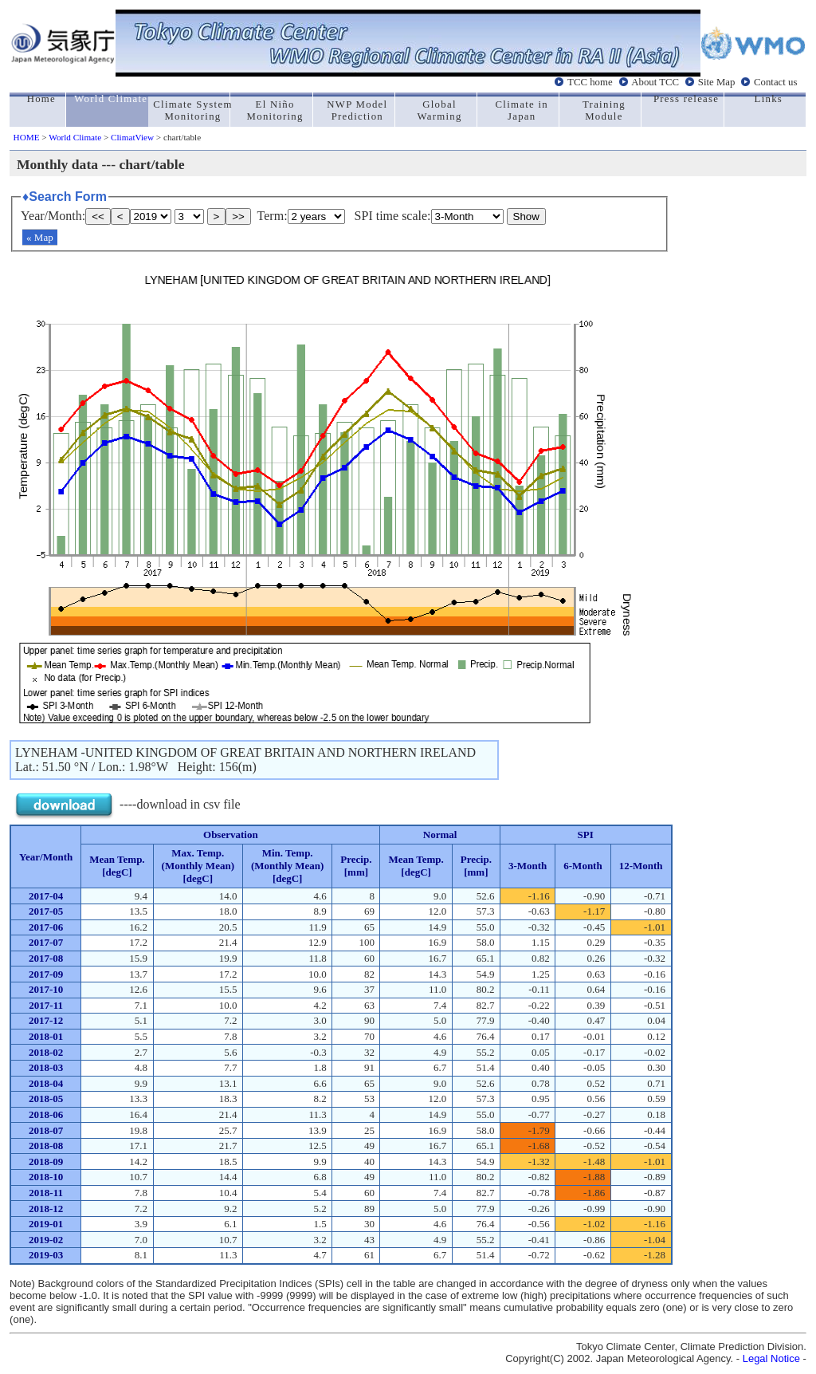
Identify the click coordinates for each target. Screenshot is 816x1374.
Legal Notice (771, 1358)
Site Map (717, 82)
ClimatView (132, 137)
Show (526, 216)
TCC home (590, 82)
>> (238, 216)
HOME (27, 137)
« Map (39, 237)
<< (98, 216)
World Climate (75, 137)
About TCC (655, 82)
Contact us (775, 82)
